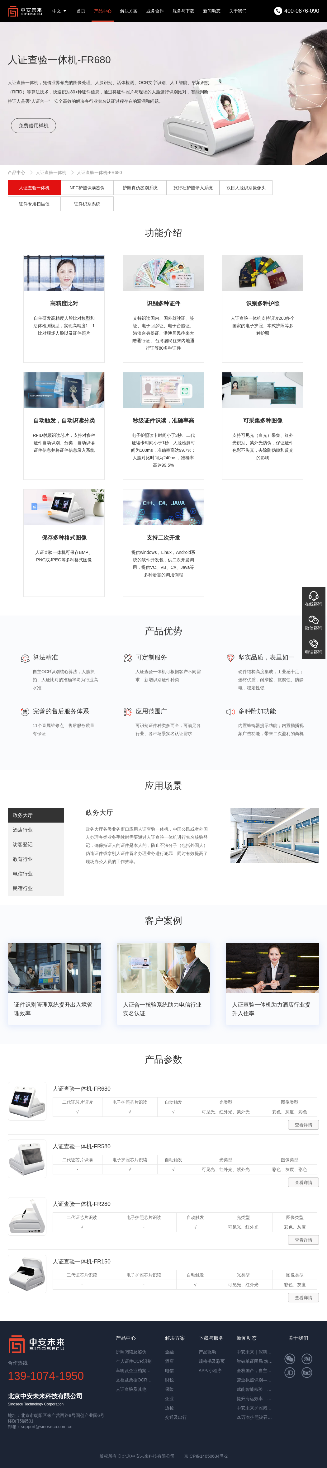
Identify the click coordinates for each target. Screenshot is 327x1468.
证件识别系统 (87, 203)
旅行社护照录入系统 (193, 187)
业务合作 (155, 10)
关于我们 (238, 10)
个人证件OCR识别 (134, 1361)
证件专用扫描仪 (34, 203)
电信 (169, 1370)
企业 (169, 1398)
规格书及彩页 (212, 1361)
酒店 (169, 1361)
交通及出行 (176, 1417)
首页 (81, 10)
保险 (169, 1389)
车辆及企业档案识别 (134, 1370)
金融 (169, 1351)
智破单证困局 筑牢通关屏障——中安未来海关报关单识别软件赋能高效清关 (255, 1361)
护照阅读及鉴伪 (131, 1351)
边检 (169, 1407)
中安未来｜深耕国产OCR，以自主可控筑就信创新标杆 (255, 1351)
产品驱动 (207, 1351)
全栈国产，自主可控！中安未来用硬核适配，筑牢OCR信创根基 (255, 1370)
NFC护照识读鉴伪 (87, 187)
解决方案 (129, 10)
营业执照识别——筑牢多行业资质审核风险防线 (255, 1379)
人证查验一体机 (51, 172)
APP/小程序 (210, 1370)
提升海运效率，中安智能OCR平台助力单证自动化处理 (255, 1398)
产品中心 (102, 10)
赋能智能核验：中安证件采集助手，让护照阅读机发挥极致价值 (255, 1389)
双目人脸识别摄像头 (246, 187)
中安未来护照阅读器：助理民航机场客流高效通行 (255, 1407)
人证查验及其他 (131, 1389)
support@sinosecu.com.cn (46, 1426)
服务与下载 (183, 10)
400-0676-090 (301, 11)
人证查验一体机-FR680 (99, 172)
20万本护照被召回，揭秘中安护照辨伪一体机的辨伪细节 (255, 1417)
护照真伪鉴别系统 (140, 187)
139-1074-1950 (46, 1376)
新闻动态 (211, 10)
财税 (169, 1379)
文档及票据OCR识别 (134, 1379)
